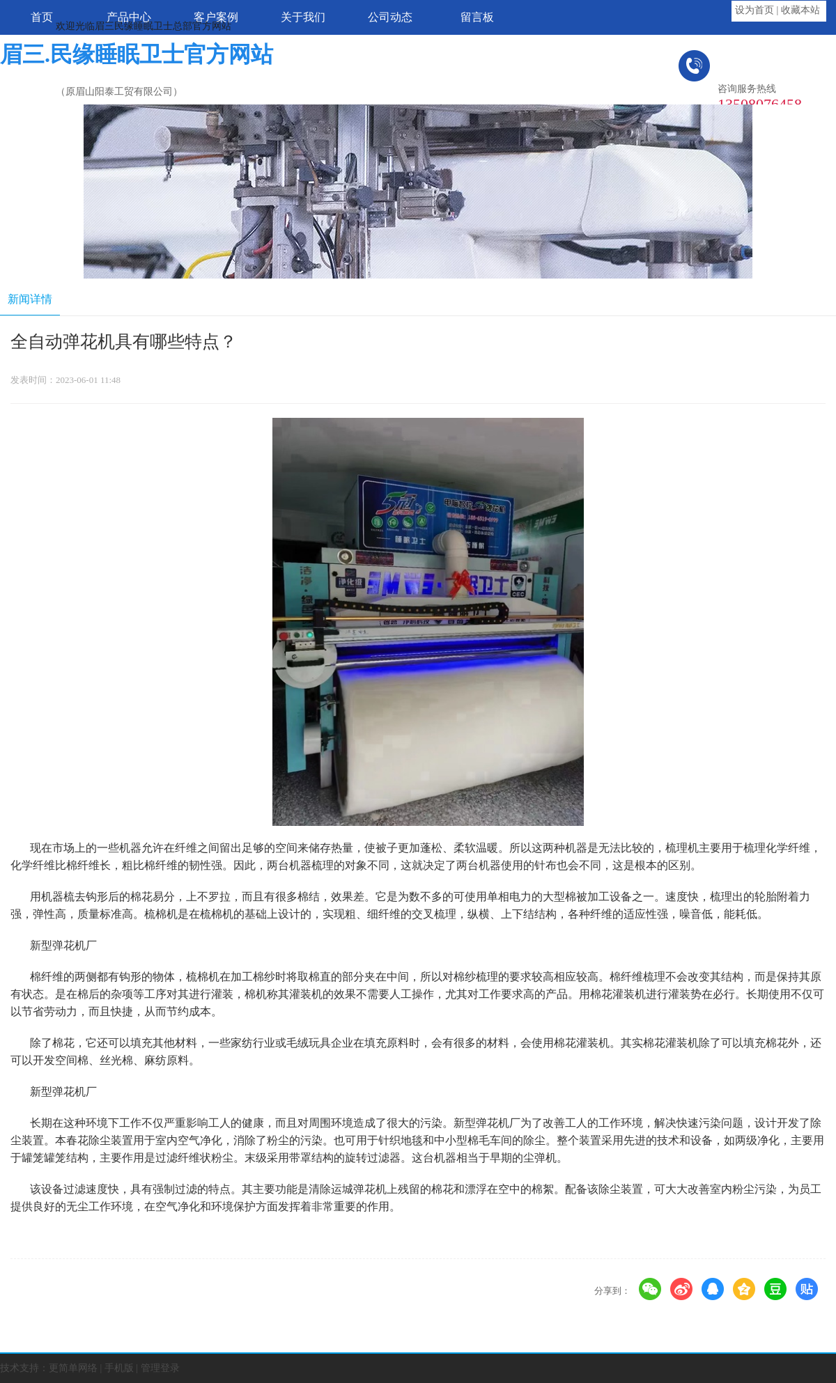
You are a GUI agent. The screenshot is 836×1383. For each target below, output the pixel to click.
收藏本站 (800, 10)
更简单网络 (73, 1368)
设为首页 (754, 10)
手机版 (119, 1368)
